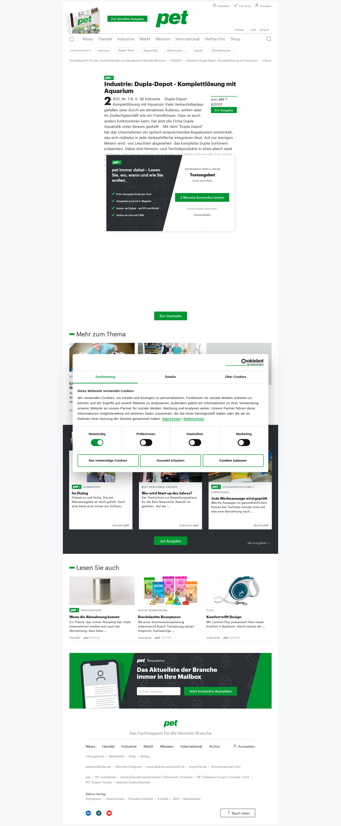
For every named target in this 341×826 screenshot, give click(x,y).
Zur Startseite (170, 316)
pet (88, 777)
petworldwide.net (98, 766)
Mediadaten (192, 799)
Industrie (129, 746)
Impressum (171, 419)
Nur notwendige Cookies (108, 460)
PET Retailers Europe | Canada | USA (223, 777)
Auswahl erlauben (170, 460)
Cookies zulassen (233, 460)
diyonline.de (198, 766)
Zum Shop (242, 6)
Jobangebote (95, 756)
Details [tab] (170, 377)
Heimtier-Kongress (128, 766)
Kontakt (163, 799)
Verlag (144, 756)
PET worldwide (105, 777)
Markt (148, 746)
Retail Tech (126, 50)
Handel (108, 746)
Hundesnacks (221, 50)
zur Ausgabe (170, 541)
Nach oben (238, 813)
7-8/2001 (175, 60)
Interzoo (103, 50)
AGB (176, 799)
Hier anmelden (202, 214)
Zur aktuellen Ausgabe (127, 19)
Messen (167, 746)
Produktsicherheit (140, 799)
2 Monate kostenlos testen (202, 197)
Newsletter (221, 6)
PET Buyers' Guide (99, 782)
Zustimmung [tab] (105, 377)
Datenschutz (194, 419)
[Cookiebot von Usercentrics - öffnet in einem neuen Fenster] (245, 362)
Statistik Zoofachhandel (133, 782)
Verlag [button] (262, 29)
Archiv (214, 746)
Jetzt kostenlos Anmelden (210, 691)
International (191, 746)
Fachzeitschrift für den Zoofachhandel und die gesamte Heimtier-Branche (117, 60)
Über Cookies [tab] (235, 377)
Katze (198, 50)
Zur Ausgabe (224, 110)
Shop (132, 756)
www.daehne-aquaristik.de (165, 766)
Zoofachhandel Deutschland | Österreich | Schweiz (156, 777)
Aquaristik (150, 50)
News (90, 746)
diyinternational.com (226, 766)
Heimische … (176, 50)
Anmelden (262, 6)
